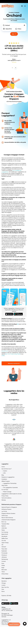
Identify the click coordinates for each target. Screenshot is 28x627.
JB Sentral (4, 557)
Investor (5, 471)
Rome (3, 591)
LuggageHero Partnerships (9, 483)
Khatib (3, 565)
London (3, 585)
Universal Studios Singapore (8, 519)
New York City (5, 587)
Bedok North (5, 534)
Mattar (3, 530)
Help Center (5, 485)
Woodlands (4, 536)
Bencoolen (4, 569)
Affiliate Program (6, 481)
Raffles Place (5, 538)
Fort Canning (5, 532)
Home (3, 466)
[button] (25, 624)
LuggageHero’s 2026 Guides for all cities (12, 493)
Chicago (4, 583)
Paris (3, 589)
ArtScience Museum (6, 509)
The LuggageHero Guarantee (10, 487)
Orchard (4, 561)
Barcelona (4, 581)
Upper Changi (5, 542)
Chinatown (4, 555)
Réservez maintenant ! (14, 363)
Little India (4, 528)
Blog (3, 475)
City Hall (4, 540)
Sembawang (5, 559)
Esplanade (4, 551)
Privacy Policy (5, 496)
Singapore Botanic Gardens (8, 513)
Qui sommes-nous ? (6, 468)
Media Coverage (7, 491)
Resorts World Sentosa (7, 517)
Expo (3, 563)
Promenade (4, 553)
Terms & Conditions (6, 498)
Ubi (2, 544)
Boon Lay (4, 521)
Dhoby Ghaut (5, 574)
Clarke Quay (5, 515)
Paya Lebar (4, 549)
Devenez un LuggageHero (8, 477)
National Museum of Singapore (9, 507)
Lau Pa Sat (4, 511)
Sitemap (4, 500)
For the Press (5, 489)
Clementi (4, 546)
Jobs (4, 473)
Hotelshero (4, 479)
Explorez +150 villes (6, 595)
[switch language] (21, 6)
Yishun (3, 571)
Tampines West (5, 524)
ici (18, 324)
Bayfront (4, 526)
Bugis (3, 567)
